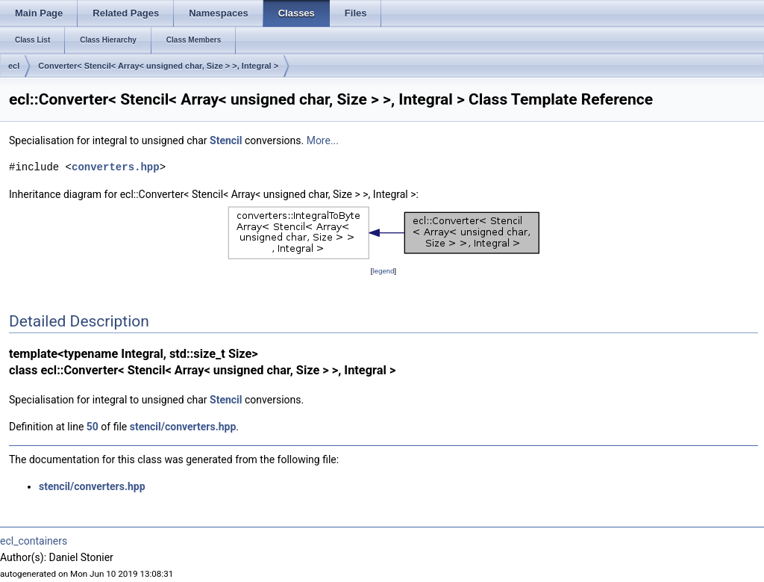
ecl (13, 65)
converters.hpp (116, 167)
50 (92, 427)
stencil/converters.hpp (183, 427)
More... (323, 140)
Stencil (226, 140)
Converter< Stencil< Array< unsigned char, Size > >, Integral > (158, 65)
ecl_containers (33, 541)
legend (383, 271)
